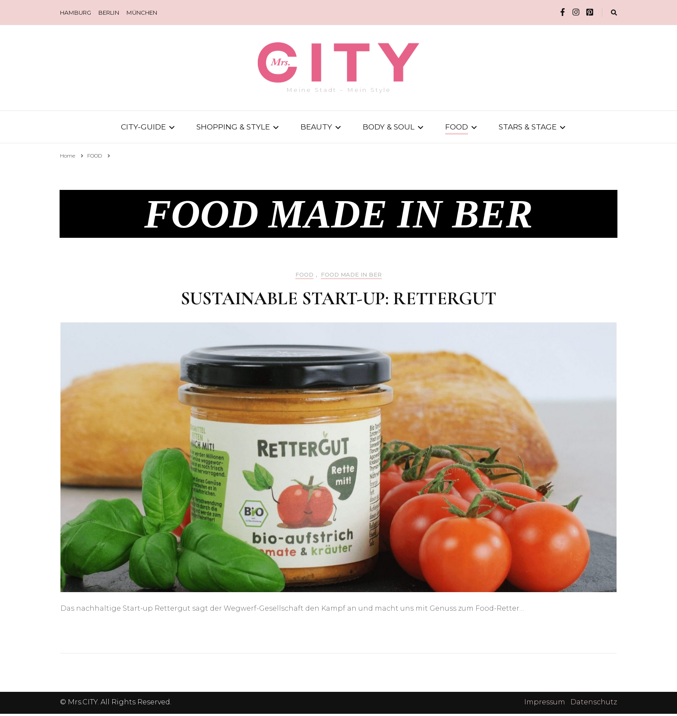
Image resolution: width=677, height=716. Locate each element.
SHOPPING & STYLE (233, 126)
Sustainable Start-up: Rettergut (338, 301)
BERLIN (108, 12)
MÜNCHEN (142, 12)
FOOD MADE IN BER (351, 277)
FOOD (456, 126)
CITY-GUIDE (143, 126)
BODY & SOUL (388, 126)
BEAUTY (316, 126)
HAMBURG (75, 12)
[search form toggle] (614, 12)
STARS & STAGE (528, 126)
